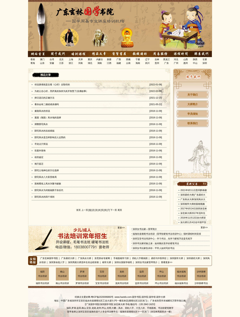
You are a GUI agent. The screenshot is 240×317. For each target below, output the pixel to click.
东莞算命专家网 (102, 258)
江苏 (61, 63)
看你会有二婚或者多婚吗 (47, 104)
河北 (176, 59)
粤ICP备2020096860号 (102, 297)
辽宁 (147, 59)
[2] (93, 210)
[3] (96, 210)
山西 (185, 59)
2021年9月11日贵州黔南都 (193, 190)
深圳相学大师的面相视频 (192, 204)
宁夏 (138, 59)
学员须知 (192, 113)
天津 (80, 59)
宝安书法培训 (102, 273)
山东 (42, 63)
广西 (119, 59)
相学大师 (106, 262)
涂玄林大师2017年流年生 (192, 213)
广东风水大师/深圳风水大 (192, 199)
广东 (166, 63)
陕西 (195, 59)
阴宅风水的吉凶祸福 (44, 131)
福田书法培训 (42, 273)
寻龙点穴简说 (41, 144)
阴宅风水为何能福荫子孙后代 (49, 190)
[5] (102, 210)
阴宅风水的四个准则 (44, 197)
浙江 (71, 63)
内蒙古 (99, 59)
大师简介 (192, 104)
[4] (99, 210)
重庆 (90, 59)
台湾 (52, 59)
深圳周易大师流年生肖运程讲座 (83, 262)
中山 (195, 63)
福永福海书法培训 (181, 273)
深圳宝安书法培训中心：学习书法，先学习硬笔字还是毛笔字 (162, 238)
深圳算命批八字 (57, 262)
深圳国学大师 (176, 258)
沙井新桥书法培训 (201, 273)
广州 (176, 63)
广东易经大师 (67, 258)
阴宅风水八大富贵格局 (46, 177)
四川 (147, 63)
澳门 (42, 59)
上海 (71, 59)
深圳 (205, 63)
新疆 (109, 59)
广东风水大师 (84, 258)
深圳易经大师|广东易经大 (192, 195)
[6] (105, 210)
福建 (119, 63)
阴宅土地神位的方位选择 (47, 170)
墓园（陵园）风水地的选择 (48, 117)
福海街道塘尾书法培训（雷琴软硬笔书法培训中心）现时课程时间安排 (167, 234)
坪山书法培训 (161, 273)
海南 (138, 63)
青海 (33, 63)
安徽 (52, 63)
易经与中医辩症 (158, 258)
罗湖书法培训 (82, 273)
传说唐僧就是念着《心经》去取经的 (52, 84)
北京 (61, 59)
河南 (80, 63)
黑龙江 (166, 59)
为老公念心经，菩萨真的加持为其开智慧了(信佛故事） (61, 91)
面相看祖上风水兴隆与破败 (48, 183)
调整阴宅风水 (41, 124)
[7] (108, 210)
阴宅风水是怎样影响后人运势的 (50, 137)
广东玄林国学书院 (49, 258)
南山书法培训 (62, 273)
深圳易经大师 (193, 258)
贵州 (157, 63)
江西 (109, 63)
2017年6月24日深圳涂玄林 (193, 208)
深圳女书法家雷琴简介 (146, 262)
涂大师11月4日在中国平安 (193, 222)
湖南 (99, 63)
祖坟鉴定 (39, 157)
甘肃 (205, 59)
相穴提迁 (39, 164)
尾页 (120, 210)
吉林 (157, 59)
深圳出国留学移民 (123, 262)
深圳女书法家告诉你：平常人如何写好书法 (154, 248)
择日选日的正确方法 (44, 97)
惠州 (185, 63)
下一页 (113, 210)
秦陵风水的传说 (42, 111)
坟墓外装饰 (40, 150)
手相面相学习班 (121, 258)
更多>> (121, 227)
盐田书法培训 (141, 273)
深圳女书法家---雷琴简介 (145, 229)
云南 (128, 63)
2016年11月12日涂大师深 (193, 217)
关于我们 (192, 94)
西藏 (128, 59)
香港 (33, 59)
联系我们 (192, 123)
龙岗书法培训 (121, 273)
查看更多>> (166, 262)
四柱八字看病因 (140, 258)
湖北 (90, 63)
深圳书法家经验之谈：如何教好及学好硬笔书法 (156, 243)
